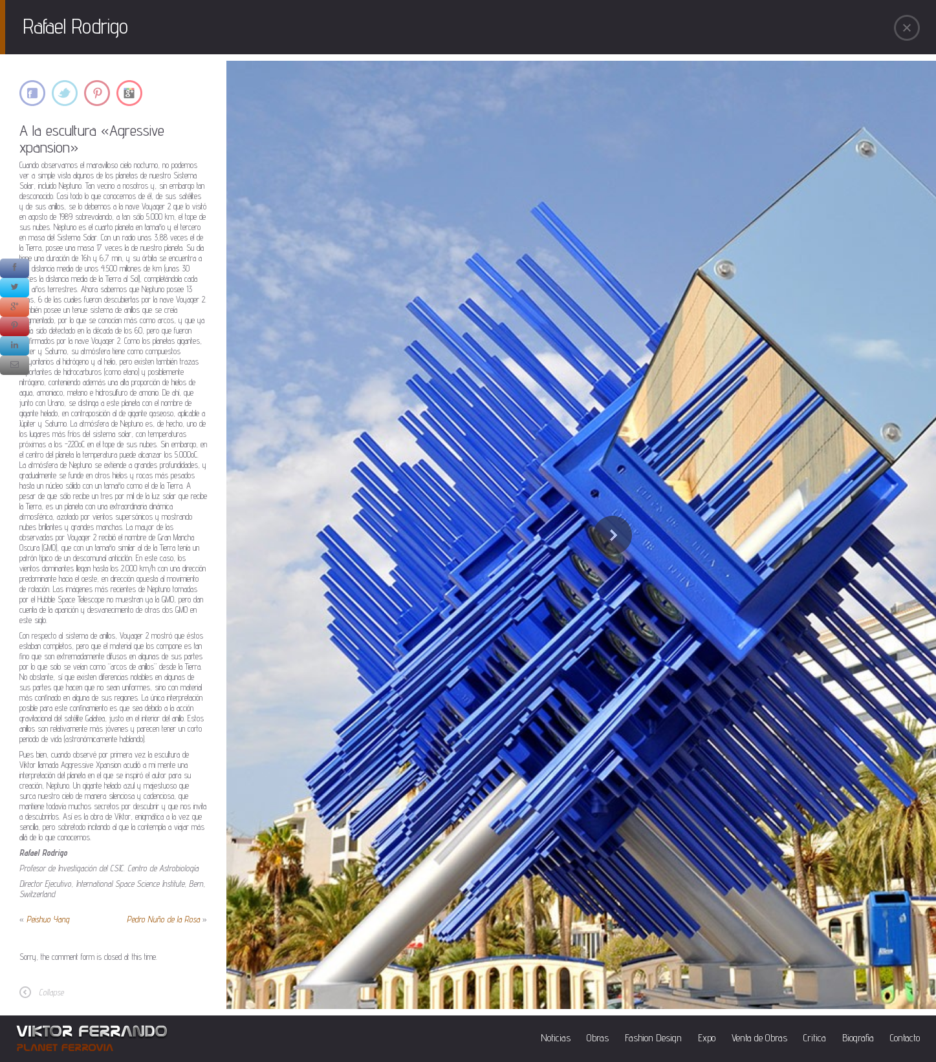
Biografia (858, 1038)
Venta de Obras (759, 1038)
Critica (814, 1038)
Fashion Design (653, 1038)
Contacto (905, 1038)
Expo (706, 1038)
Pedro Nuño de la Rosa (163, 919)
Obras (598, 1038)
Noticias (556, 1038)
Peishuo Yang (48, 919)
